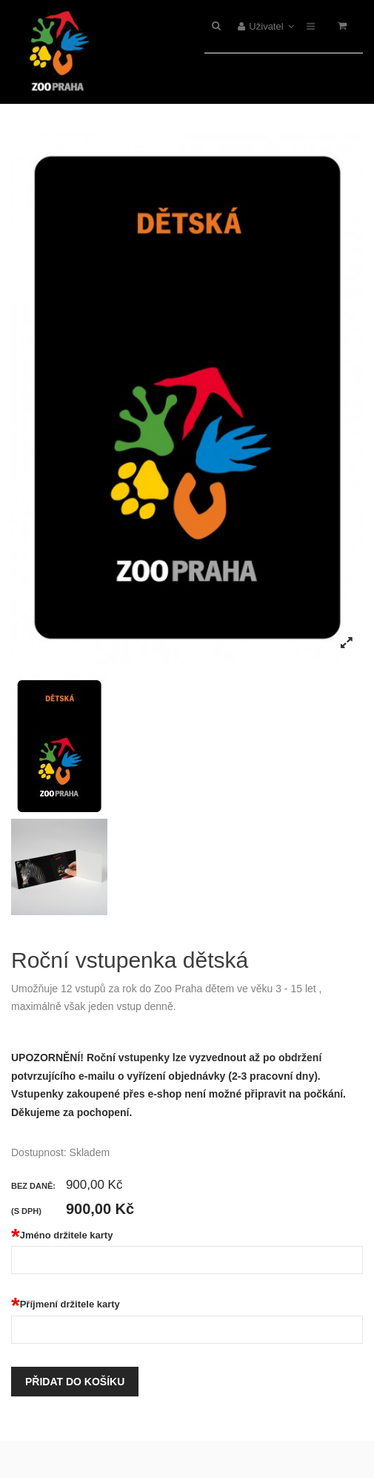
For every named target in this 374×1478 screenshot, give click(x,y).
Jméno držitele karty (62, 1235)
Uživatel (266, 26)
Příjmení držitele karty (65, 1304)
